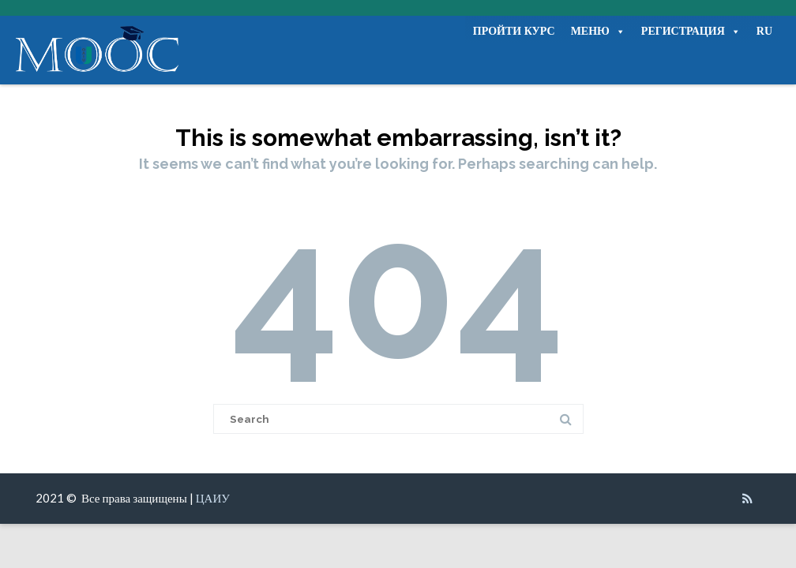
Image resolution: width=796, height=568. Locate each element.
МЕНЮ (598, 31)
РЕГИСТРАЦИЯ (691, 31)
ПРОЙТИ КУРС (514, 31)
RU (764, 31)
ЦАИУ (213, 498)
